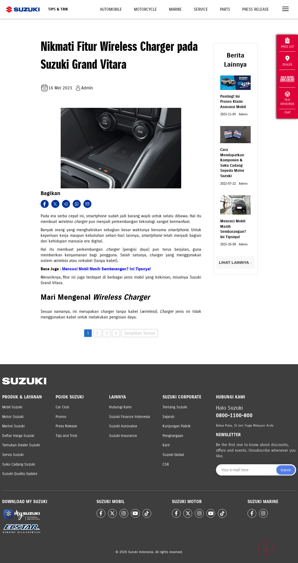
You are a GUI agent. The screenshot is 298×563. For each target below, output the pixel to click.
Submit (286, 470)
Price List (287, 42)
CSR (165, 464)
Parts (225, 9)
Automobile (111, 9)
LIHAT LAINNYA (235, 262)
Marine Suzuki (13, 426)
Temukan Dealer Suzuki (21, 445)
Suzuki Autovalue (123, 426)
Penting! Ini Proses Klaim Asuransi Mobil (233, 101)
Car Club (62, 407)
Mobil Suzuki (12, 407)
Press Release (255, 9)
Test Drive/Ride (287, 99)
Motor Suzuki (13, 416)
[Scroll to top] (265, 547)
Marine (175, 9)
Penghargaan (172, 435)
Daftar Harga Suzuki (18, 435)
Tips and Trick (66, 435)
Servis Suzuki (13, 454)
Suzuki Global (173, 454)
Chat (287, 112)
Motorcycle (145, 9)
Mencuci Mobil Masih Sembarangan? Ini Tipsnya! (106, 269)
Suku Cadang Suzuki (18, 464)
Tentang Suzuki (174, 407)
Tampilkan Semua (139, 333)
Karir (166, 445)
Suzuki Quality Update (19, 473)
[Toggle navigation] (285, 9)
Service (201, 9)
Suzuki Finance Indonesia (129, 416)
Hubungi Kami (120, 407)
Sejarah (168, 416)
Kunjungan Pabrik (176, 426)
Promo (61, 416)
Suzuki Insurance (123, 435)
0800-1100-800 (234, 415)
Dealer (287, 61)
